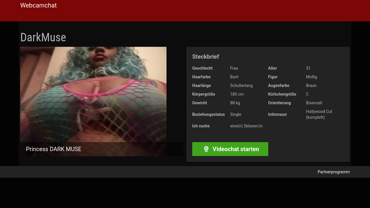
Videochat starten (230, 149)
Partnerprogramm (334, 172)
